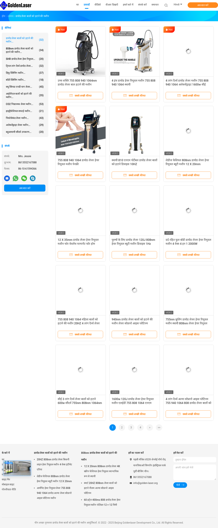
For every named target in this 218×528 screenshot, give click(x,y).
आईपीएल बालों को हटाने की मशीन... (25, 95)
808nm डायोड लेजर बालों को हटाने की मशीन (99, 456)
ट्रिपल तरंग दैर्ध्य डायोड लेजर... (25, 66)
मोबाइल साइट (8, 484)
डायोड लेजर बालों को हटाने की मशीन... (25, 40)
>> (159, 427)
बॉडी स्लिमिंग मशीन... (25, 80)
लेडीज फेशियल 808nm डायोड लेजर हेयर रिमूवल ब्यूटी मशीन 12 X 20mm (54, 479)
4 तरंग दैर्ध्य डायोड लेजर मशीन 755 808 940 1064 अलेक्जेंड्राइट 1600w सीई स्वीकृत (187, 84)
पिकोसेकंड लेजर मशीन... (25, 118)
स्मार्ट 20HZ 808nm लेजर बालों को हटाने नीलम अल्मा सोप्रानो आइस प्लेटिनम (100, 488)
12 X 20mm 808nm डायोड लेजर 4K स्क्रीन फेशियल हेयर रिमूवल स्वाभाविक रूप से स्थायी (102, 471)
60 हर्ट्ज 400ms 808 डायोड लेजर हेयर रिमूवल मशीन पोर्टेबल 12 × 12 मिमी (102, 502)
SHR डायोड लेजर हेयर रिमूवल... (25, 59)
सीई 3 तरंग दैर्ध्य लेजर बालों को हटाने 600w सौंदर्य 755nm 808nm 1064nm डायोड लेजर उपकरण (80, 403)
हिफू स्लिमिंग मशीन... (25, 73)
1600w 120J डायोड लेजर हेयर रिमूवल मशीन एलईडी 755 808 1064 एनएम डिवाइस (133, 403)
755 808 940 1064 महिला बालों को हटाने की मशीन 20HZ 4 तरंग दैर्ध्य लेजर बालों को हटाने (79, 323)
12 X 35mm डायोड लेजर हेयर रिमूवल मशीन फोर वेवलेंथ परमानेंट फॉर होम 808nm (78, 243)
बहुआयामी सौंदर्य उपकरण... (25, 132)
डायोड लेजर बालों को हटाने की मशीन (50, 452)
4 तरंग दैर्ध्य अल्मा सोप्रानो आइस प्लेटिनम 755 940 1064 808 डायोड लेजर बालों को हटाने (188, 403)
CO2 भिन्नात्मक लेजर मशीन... (25, 104)
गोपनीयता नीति (9, 489)
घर (3, 459)
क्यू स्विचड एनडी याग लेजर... (25, 87)
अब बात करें (203, 5)
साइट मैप (6, 479)
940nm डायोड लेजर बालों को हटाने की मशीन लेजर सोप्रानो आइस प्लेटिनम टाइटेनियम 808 (132, 323)
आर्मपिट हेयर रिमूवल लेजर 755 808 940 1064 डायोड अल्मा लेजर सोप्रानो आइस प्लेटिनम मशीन (54, 493)
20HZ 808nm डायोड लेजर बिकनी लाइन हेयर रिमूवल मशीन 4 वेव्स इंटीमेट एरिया (54, 464)
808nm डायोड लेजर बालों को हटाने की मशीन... (25, 50)
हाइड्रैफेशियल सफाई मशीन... (25, 111)
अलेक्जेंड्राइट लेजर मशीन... (25, 125)
